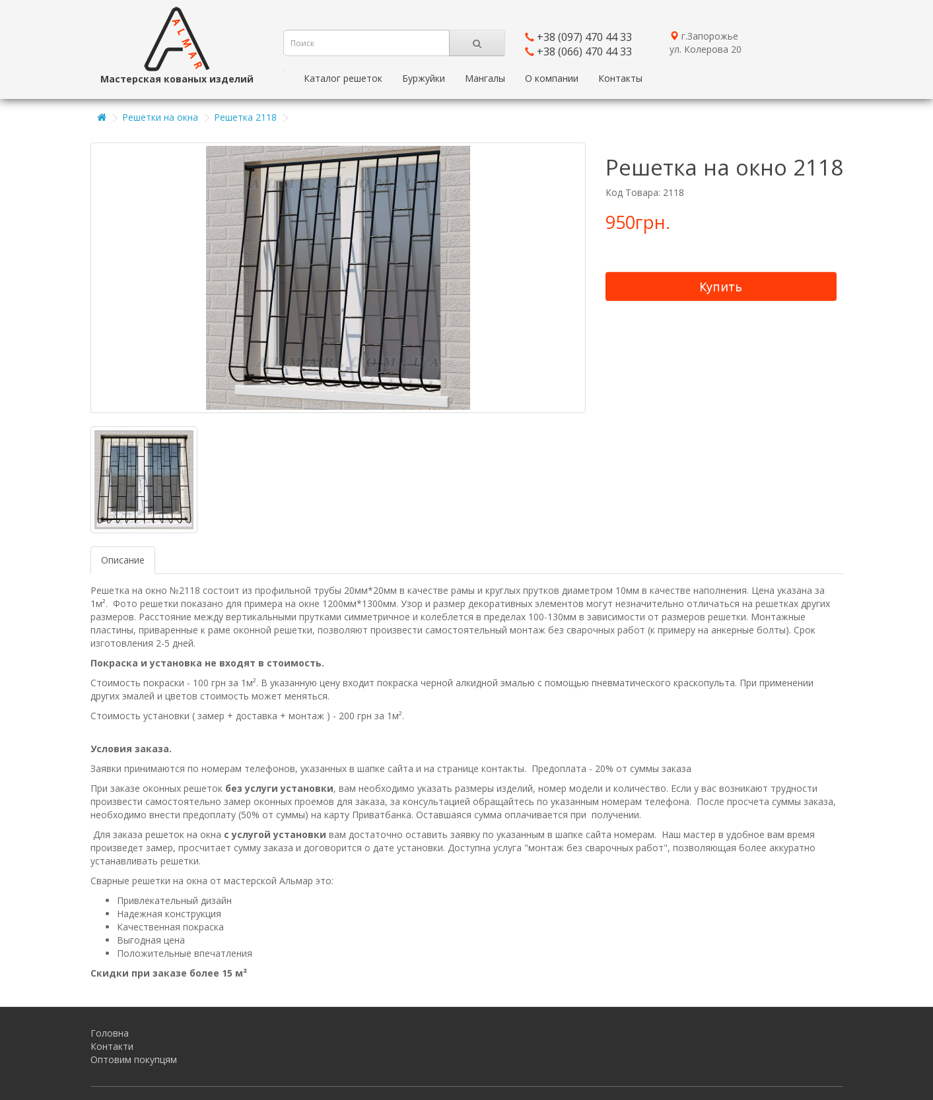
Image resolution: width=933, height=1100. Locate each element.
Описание (123, 560)
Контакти (111, 1046)
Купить (720, 286)
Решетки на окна (160, 117)
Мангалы (485, 78)
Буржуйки (423, 78)
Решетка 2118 (245, 117)
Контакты (620, 78)
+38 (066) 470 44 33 (584, 51)
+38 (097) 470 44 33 (584, 37)
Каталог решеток (343, 78)
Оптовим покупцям (133, 1059)
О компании (551, 78)
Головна (109, 1033)
